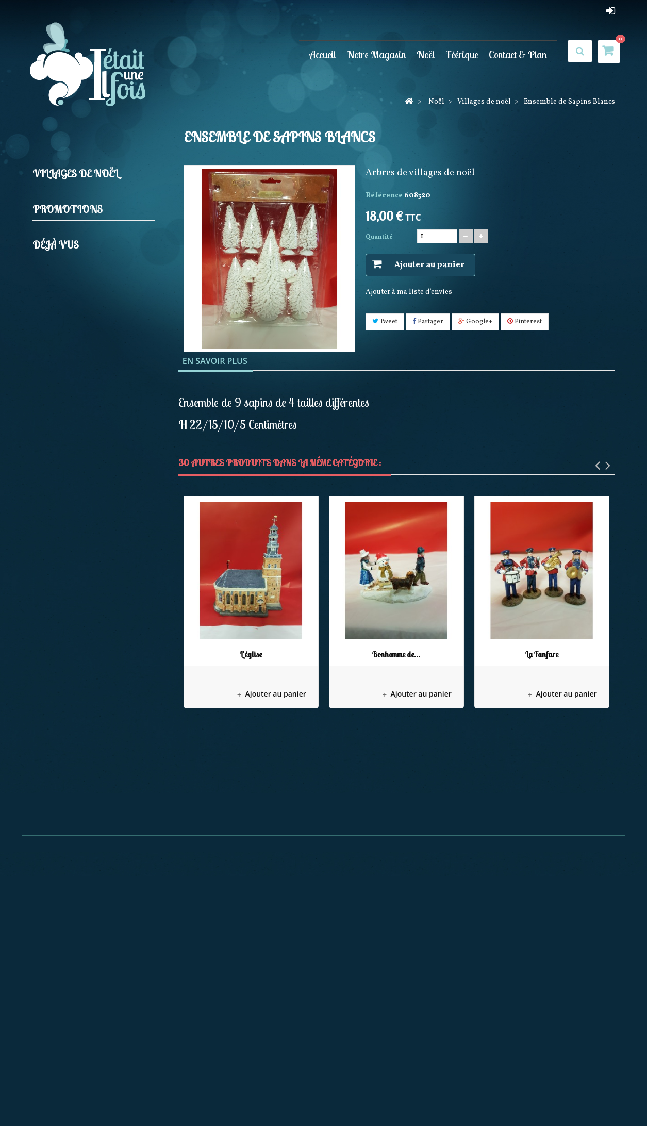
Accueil (322, 54)
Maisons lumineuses (92, 519)
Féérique (461, 54)
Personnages (79, 503)
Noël (426, 54)
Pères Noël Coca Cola (88, 646)
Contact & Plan (518, 54)
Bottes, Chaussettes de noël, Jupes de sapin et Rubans (96, 367)
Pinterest (524, 321)
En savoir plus (215, 361)
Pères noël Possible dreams (98, 567)
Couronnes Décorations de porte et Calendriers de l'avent (95, 431)
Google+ (475, 321)
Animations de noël (86, 391)
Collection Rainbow (86, 583)
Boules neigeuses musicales (99, 407)
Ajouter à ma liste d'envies (409, 292)
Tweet (384, 321)
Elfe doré (92, 751)
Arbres (69, 487)
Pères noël (70, 328)
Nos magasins (369, 1095)
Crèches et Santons (84, 217)
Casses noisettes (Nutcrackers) (77, 256)
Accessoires (77, 471)
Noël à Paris (72, 535)
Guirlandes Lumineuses (93, 296)
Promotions (67, 722)
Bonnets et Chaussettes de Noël (93, 670)
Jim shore (69, 312)
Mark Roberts (75, 551)
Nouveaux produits (238, 1095)
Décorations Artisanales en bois (94, 606)
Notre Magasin (376, 54)
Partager (427, 321)
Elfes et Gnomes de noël (93, 280)
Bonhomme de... (396, 654)
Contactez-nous (428, 1095)
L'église (251, 654)
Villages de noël (79, 455)
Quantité (379, 237)
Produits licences (81, 344)
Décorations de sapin (88, 233)
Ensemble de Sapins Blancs (111, 859)
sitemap (476, 1095)
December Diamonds (87, 630)
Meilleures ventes (308, 1095)
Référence (384, 196)
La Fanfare (541, 654)
